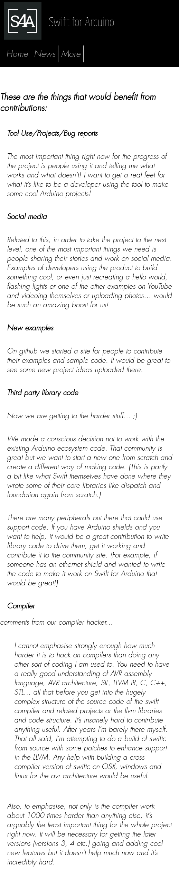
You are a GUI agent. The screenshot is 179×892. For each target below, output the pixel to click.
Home (17, 54)
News (44, 54)
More (71, 54)
